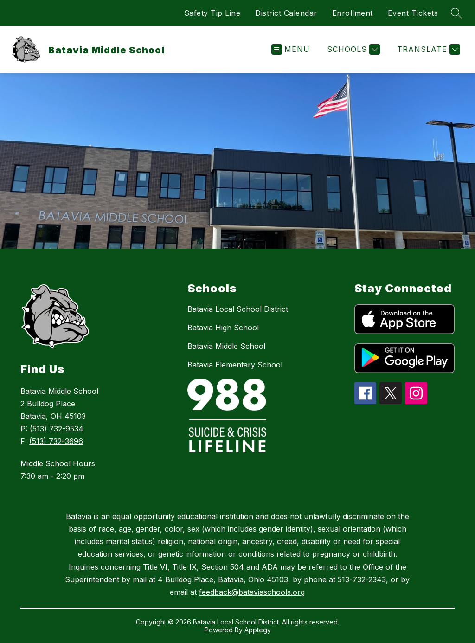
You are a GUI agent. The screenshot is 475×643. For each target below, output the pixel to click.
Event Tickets (413, 13)
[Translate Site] (427, 49)
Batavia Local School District (237, 309)
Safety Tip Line (212, 13)
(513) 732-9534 (56, 428)
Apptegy (257, 630)
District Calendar (286, 13)
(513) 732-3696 (56, 441)
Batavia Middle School (226, 346)
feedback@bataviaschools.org (252, 592)
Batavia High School (223, 327)
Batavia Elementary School (234, 364)
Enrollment (352, 13)
